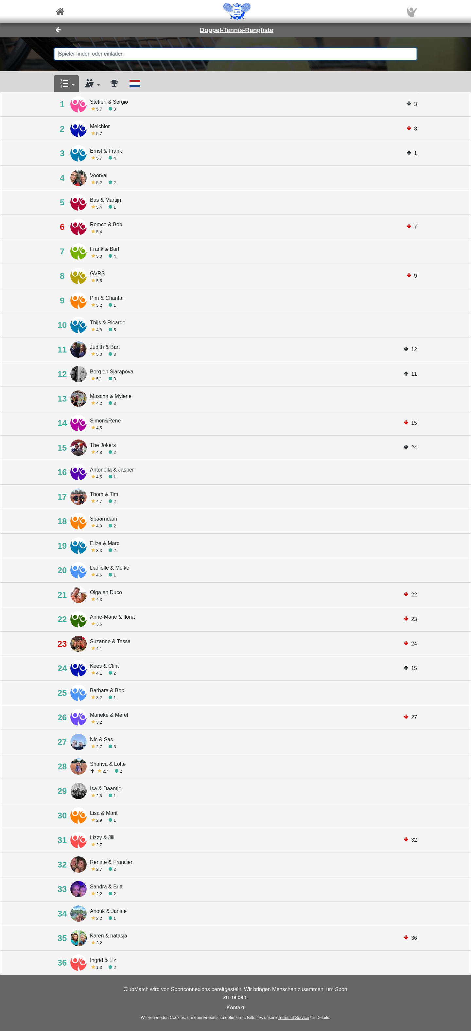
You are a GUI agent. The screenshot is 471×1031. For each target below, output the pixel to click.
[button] (66, 83)
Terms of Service (293, 1017)
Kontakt (235, 1007)
